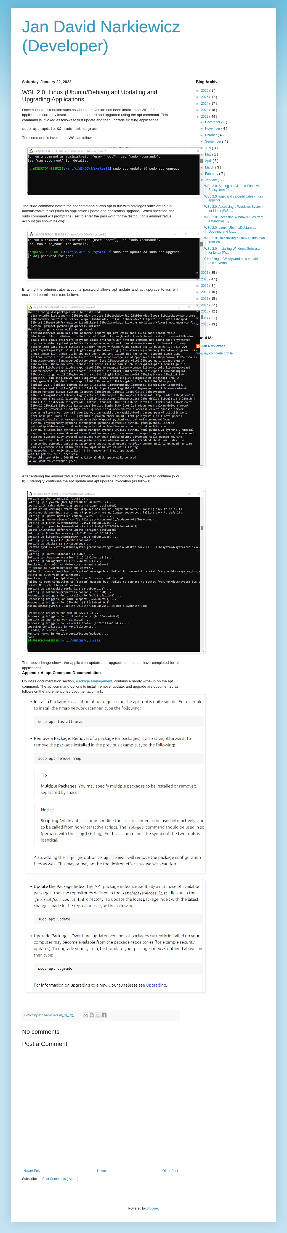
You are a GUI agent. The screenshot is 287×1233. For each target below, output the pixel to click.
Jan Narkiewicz (213, 346)
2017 (205, 299)
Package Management (94, 681)
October (211, 135)
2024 (205, 104)
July (208, 148)
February (212, 174)
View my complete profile (214, 353)
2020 (205, 279)
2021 (205, 273)
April (208, 161)
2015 (205, 311)
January (211, 180)
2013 (205, 324)
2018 (205, 292)
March (210, 167)
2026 (205, 91)
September (213, 141)
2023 (205, 110)
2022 (205, 117)
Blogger (152, 1208)
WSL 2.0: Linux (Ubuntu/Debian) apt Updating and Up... (230, 229)
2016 (205, 305)
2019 (205, 286)
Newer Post (32, 1171)
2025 (205, 97)
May (208, 154)
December (213, 122)
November (213, 128)
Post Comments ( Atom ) (60, 1179)
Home (101, 1171)
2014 (205, 318)
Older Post (170, 1171)
